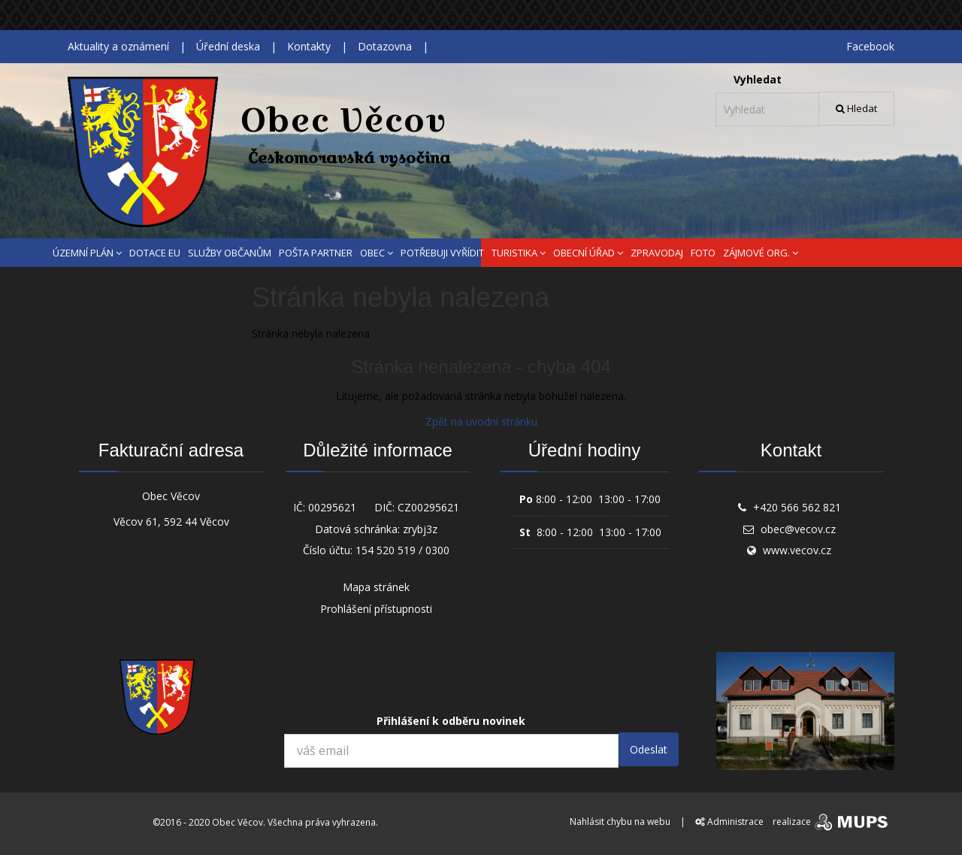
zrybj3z (420, 529)
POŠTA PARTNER (315, 252)
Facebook (870, 46)
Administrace (729, 821)
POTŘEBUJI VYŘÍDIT (442, 252)
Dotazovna (385, 46)
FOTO (703, 252)
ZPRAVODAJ (657, 252)
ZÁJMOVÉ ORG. (760, 252)
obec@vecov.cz (798, 529)
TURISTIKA (519, 252)
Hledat (856, 108)
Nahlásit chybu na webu (620, 821)
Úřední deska (228, 46)
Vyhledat (758, 79)
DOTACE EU (154, 252)
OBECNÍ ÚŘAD (588, 252)
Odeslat (648, 749)
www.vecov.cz (797, 550)
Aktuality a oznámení (118, 46)
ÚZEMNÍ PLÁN (87, 252)
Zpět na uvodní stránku (481, 421)
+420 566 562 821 (797, 507)
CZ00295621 (428, 507)
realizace (832, 821)
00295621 (332, 507)
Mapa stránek (376, 587)
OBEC (376, 252)
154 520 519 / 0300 (402, 550)
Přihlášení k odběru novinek (451, 721)
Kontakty (309, 46)
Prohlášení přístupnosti (376, 609)
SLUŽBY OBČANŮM (229, 252)
